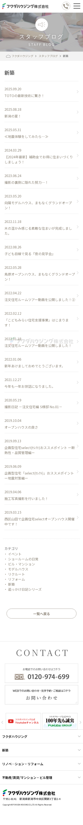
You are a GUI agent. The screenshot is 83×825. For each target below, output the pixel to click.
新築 (11, 584)
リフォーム (16, 579)
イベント (15, 553)
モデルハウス (18, 569)
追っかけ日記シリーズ (25, 589)
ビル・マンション (21, 563)
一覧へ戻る (41, 613)
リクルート (16, 574)
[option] (23, 721)
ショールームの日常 (23, 558)
